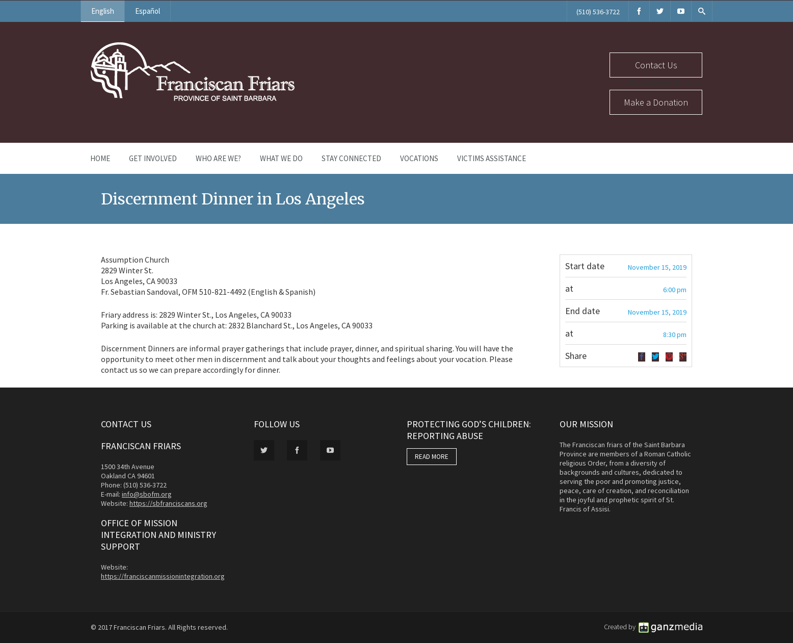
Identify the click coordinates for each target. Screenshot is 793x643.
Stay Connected (351, 158)
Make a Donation (656, 102)
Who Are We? (218, 158)
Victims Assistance (491, 158)
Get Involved (153, 158)
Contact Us (656, 65)
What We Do (281, 158)
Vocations (419, 158)
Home (100, 158)
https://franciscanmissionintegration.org (163, 576)
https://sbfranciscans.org (168, 503)
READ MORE (431, 456)
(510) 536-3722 (598, 11)
